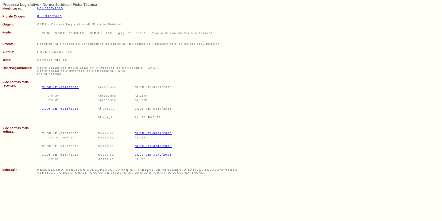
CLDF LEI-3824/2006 (153, 133)
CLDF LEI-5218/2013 (60, 108)
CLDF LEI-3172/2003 (153, 154)
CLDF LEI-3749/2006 (153, 146)
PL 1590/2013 (49, 16)
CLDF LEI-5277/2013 (60, 87)
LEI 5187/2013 (50, 8)
